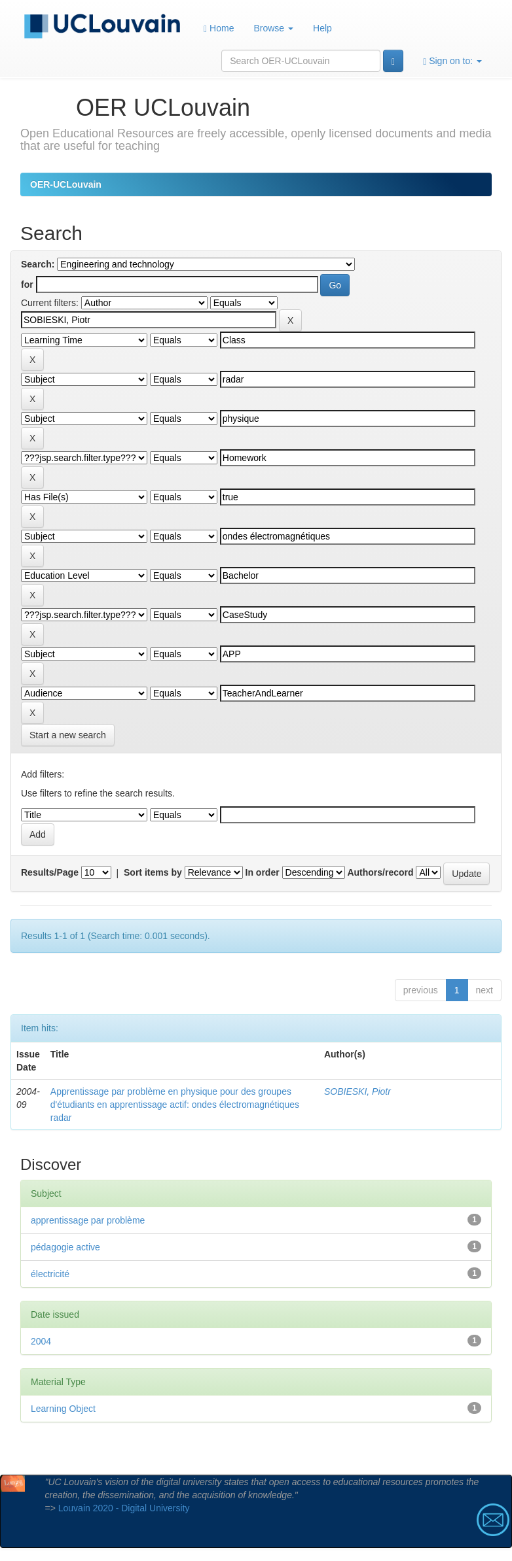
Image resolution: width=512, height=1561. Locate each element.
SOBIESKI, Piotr (357, 1091)
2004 (41, 1341)
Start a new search (67, 735)
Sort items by (153, 872)
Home (219, 28)
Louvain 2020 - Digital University (124, 1508)
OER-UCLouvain (65, 184)
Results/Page (50, 872)
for (27, 284)
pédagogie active (65, 1247)
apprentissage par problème (88, 1220)
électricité (50, 1274)
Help (322, 28)
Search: (37, 264)
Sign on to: (452, 61)
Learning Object (63, 1408)
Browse (273, 28)
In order (263, 872)
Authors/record (380, 872)
